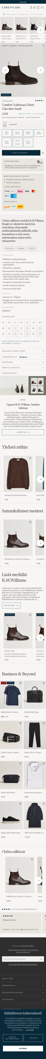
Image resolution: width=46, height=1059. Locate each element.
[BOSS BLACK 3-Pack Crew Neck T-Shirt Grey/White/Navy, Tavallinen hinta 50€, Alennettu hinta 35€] (11, 700)
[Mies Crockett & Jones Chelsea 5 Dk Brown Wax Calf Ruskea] (21, 26)
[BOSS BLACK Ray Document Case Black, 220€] (35, 700)
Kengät (5, 47)
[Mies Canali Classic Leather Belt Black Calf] (11, 736)
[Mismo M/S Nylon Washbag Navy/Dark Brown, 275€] (11, 780)
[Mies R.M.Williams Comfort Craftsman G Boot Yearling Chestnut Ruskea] (7, 26)
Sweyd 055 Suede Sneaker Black (11, 834)
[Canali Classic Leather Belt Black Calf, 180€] (11, 740)
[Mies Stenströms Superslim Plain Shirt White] (35, 776)
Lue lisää (30, 1030)
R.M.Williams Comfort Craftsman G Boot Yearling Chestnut (17, 560)
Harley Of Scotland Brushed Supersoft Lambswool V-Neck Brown (16, 496)
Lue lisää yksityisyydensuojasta (23, 965)
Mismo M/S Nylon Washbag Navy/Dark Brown (9, 794)
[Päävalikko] (42, 9)
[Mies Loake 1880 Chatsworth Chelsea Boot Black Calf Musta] (36, 26)
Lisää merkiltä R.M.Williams (14, 578)
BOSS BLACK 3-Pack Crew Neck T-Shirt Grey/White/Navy (9, 713)
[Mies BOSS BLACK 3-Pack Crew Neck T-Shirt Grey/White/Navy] (11, 696)
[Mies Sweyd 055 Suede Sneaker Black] (11, 816)
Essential (10, 250)
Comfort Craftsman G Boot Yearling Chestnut (6, 40)
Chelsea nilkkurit (25, 47)
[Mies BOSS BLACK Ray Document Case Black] (35, 696)
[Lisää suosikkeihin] (29, 460)
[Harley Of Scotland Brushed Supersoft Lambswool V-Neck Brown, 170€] (18, 479)
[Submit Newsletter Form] (41, 960)
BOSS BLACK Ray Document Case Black (33, 713)
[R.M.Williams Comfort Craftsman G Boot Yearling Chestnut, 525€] (7, 31)
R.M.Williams (5, 37)
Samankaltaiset (22, 512)
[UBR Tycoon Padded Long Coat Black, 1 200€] (35, 821)
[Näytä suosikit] (34, 8)
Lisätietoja (21, 433)
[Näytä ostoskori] (38, 8)
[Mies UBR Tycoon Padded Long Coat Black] (35, 816)
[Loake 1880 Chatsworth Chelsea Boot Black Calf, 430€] (36, 31)
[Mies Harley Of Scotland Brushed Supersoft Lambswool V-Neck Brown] (18, 475)
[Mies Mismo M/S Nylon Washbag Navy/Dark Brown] (11, 776)
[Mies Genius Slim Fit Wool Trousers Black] (35, 736)
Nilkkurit (13, 47)
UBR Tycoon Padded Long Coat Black (35, 834)
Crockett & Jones (21, 38)
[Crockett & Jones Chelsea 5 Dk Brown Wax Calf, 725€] (21, 31)
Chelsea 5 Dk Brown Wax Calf (21, 40)
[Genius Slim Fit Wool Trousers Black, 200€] (35, 740)
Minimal (21, 250)
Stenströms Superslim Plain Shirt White (33, 794)
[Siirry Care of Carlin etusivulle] (11, 9)
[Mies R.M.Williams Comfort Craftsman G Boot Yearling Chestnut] (19, 876)
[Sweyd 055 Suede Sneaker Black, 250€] (11, 821)
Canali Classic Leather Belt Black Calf (10, 754)
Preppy (32, 250)
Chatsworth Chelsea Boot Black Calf (35, 40)
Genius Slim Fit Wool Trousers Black (33, 754)
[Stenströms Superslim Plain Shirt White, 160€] (35, 780)
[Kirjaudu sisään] (31, 8)
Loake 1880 (34, 37)
